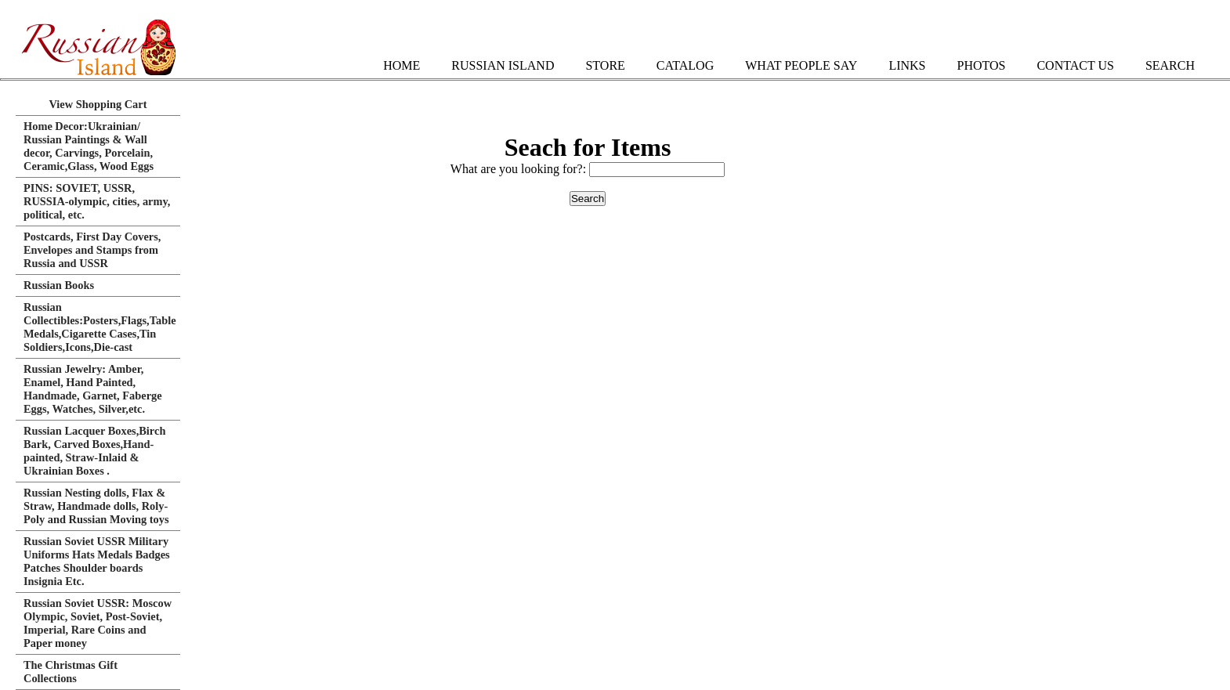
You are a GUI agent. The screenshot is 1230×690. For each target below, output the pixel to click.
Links (906, 65)
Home (401, 65)
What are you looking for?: (519, 168)
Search (1170, 65)
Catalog (685, 65)
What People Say (801, 65)
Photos (981, 65)
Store (604, 65)
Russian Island (502, 65)
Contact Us (1074, 65)
